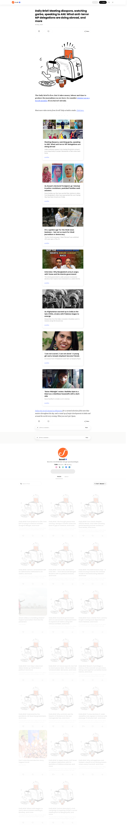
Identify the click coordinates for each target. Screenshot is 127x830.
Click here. (80, 110)
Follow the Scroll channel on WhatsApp (48, 411)
